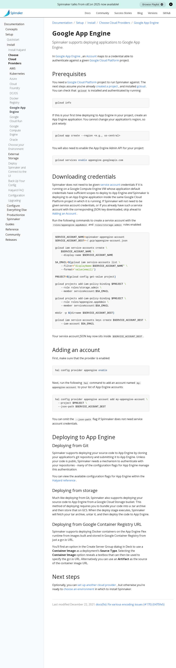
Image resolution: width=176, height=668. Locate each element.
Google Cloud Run (16, 119)
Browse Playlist (152, 4)
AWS (12, 68)
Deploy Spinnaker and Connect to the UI (17, 169)
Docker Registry (14, 100)
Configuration (16, 195)
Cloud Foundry (15, 86)
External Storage (13, 156)
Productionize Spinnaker (16, 217)
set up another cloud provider (97, 585)
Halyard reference (63, 480)
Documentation (14, 24)
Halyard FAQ (16, 190)
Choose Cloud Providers (14, 59)
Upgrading (14, 200)
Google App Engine (18, 110)
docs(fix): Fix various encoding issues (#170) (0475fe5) (130, 604)
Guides (10, 224)
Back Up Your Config (16, 183)
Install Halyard (17, 50)
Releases (11, 240)
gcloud (141, 86)
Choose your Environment (16, 147)
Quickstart (13, 39)
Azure (13, 79)
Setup (9, 34)
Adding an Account (64, 213)
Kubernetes (16, 73)
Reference (12, 229)
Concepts (12, 29)
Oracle (14, 140)
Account (91, 56)
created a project (107, 86)
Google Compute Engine (15, 130)
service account (110, 185)
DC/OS (14, 93)
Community (13, 234)
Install (11, 45)
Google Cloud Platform (104, 60)
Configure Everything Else (17, 208)
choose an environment (79, 589)
